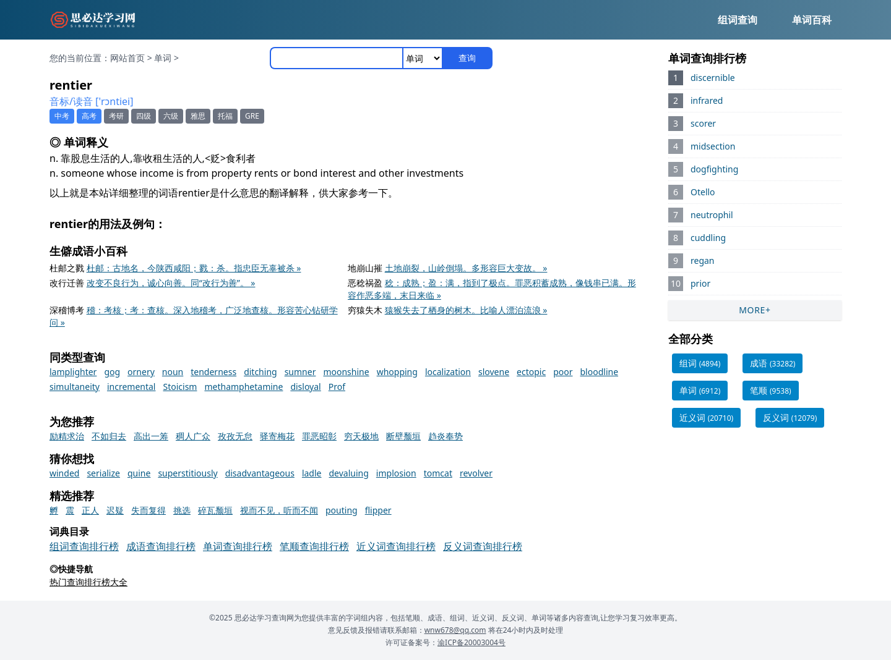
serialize (103, 473)
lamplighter (73, 372)
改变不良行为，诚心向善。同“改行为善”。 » (171, 283)
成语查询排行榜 (161, 546)
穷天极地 (361, 436)
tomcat (438, 473)
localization (448, 372)
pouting (341, 510)
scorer (703, 123)
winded (64, 473)
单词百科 (812, 20)
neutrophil (712, 215)
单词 (162, 58)
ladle (312, 473)
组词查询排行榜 (84, 546)
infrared (707, 100)
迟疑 (115, 510)
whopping (397, 372)
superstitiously (187, 473)
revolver (476, 473)
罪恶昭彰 (319, 436)
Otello (703, 192)
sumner (300, 372)
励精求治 (67, 436)
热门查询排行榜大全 (88, 582)
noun (172, 372)
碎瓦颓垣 (215, 510)
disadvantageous (260, 473)
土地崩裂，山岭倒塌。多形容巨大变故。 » (466, 268)
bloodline (599, 372)
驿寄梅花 (277, 436)
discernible (713, 77)
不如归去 (109, 436)
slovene (493, 372)
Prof (337, 386)
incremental (131, 386)
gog (112, 372)
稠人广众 (193, 436)
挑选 (182, 510)
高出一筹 (151, 436)
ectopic (531, 372)
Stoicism (180, 386)
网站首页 (127, 58)
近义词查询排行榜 (396, 546)
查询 (467, 58)
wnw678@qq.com (455, 630)
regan (703, 260)
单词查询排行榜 (237, 546)
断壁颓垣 (403, 436)
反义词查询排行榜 (482, 546)
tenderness (213, 372)
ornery (141, 372)
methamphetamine (243, 386)
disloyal (305, 386)
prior (700, 283)
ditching (260, 372)
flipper (378, 510)
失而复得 (148, 510)
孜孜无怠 (235, 436)
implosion (396, 473)
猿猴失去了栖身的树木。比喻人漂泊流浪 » (466, 310)
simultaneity (75, 386)
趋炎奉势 (445, 436)
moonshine (346, 372)
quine (138, 473)
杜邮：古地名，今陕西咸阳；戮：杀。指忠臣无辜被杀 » (194, 268)
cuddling (708, 237)
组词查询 (737, 20)
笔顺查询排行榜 (314, 546)
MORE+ (755, 310)
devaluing (349, 473)
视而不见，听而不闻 (279, 510)
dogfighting (714, 169)
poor (562, 372)
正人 (90, 510)
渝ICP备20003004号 (471, 642)
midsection (713, 146)
